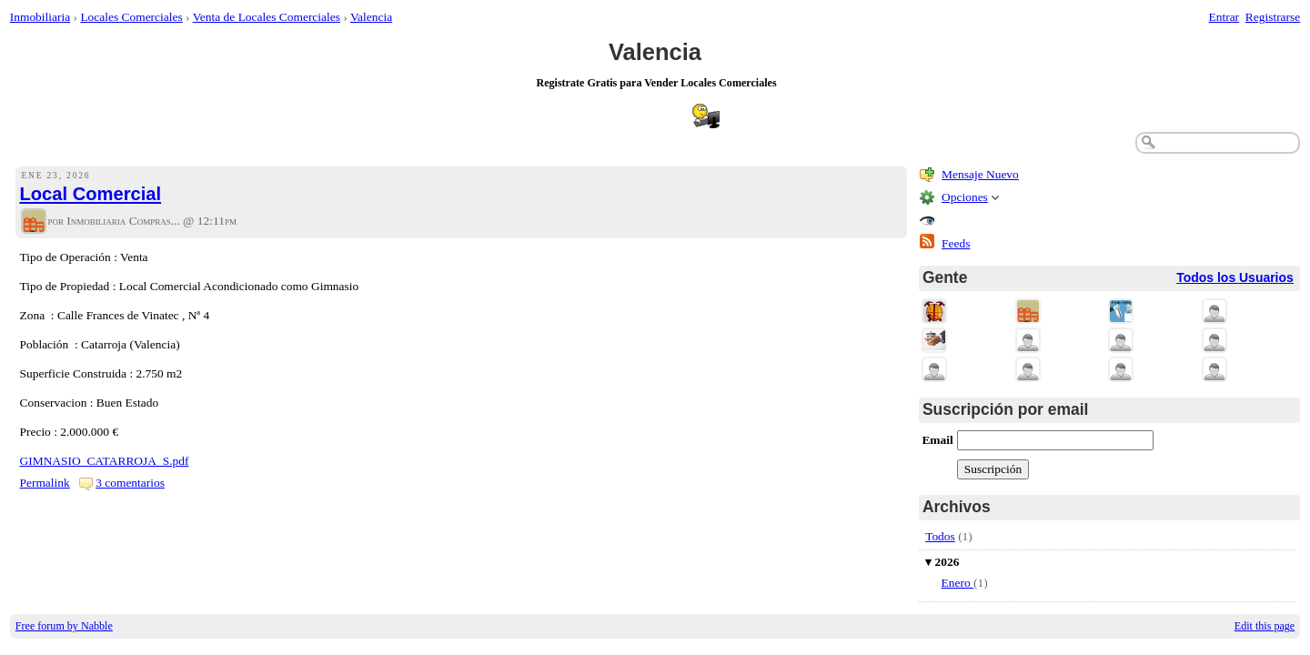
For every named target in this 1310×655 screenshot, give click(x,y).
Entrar (1224, 17)
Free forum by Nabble (64, 626)
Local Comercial (91, 194)
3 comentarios (130, 482)
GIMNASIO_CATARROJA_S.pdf (104, 461)
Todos (940, 536)
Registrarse (1272, 17)
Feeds (956, 243)
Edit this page (1264, 626)
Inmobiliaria (40, 17)
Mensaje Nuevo (980, 174)
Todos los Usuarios (1235, 277)
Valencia (371, 17)
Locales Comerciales (131, 17)
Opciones (965, 197)
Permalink (45, 482)
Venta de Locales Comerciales (266, 17)
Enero (957, 583)
